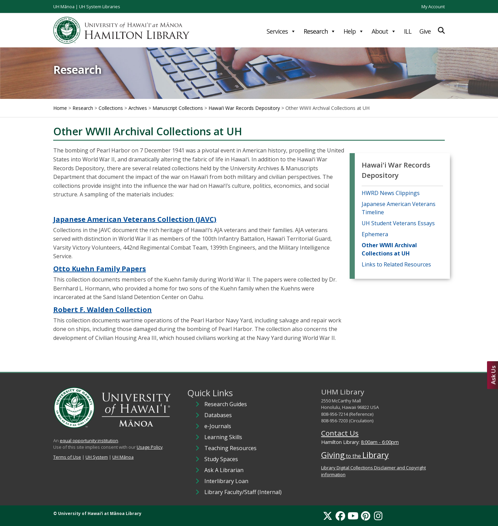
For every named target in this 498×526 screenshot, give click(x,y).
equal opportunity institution (89, 440)
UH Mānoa (64, 6)
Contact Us (340, 433)
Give (425, 31)
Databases (218, 415)
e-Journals (217, 426)
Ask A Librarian (224, 470)
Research (320, 31)
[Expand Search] (441, 30)
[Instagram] (378, 515)
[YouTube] (353, 515)
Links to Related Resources (396, 264)
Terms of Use (67, 457)
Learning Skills (223, 437)
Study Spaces (221, 459)
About (384, 31)
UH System (97, 457)
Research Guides (225, 404)
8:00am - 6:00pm (380, 442)
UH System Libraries (99, 6)
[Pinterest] (365, 515)
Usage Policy (149, 447)
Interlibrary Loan (226, 481)
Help (353, 31)
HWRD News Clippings (391, 193)
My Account (433, 6)
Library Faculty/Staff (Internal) (243, 492)
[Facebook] (340, 515)
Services (281, 31)
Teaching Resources (230, 448)
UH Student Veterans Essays (398, 223)
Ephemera (375, 234)
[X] (327, 515)
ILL (407, 31)
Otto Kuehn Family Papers (99, 268)
